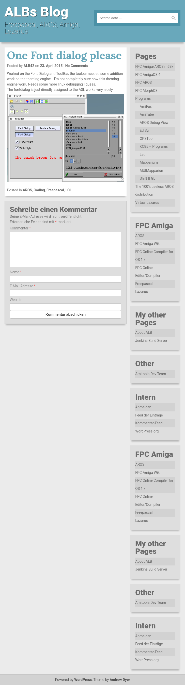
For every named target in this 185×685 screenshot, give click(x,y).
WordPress (83, 680)
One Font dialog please (64, 55)
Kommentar (20, 228)
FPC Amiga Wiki (147, 244)
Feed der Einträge (149, 415)
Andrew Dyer (120, 680)
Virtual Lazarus (147, 203)
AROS (27, 190)
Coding (39, 190)
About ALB (143, 332)
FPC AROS (143, 82)
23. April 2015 (51, 66)
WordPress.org (147, 431)
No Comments (76, 66)
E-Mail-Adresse (23, 292)
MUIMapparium (152, 171)
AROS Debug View (154, 123)
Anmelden (143, 407)
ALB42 (29, 66)
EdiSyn (145, 130)
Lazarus (141, 292)
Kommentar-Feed (148, 423)
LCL (69, 190)
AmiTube (147, 114)
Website (16, 306)
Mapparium (149, 162)
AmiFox (146, 107)
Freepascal (55, 190)
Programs (143, 98)
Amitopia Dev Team (150, 374)
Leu (143, 155)
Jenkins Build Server (151, 341)
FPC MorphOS (146, 91)
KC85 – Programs (154, 146)
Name (16, 278)
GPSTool (146, 139)
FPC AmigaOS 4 (147, 75)
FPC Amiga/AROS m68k (154, 66)
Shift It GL (147, 178)
